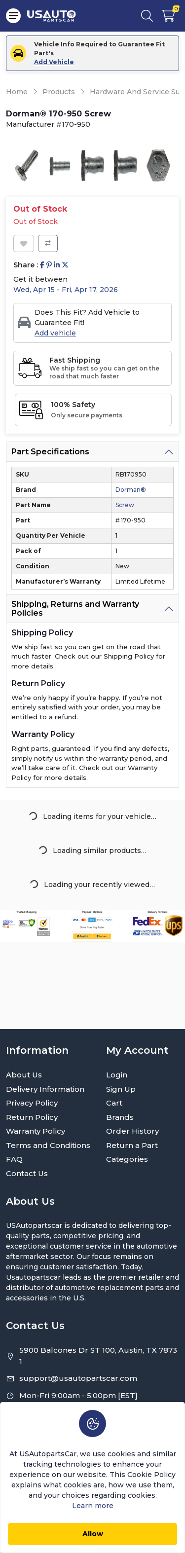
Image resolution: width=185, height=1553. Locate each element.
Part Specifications (50, 451)
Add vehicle (55, 333)
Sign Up (121, 1089)
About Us (24, 1074)
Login (116, 1074)
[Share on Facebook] (42, 265)
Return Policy (32, 1117)
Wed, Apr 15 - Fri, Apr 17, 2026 (65, 289)
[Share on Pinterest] (49, 265)
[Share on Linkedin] (57, 265)
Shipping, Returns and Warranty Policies (75, 608)
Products (58, 91)
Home (17, 91)
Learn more (92, 1505)
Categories (127, 1159)
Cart (114, 1103)
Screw (124, 505)
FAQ (14, 1159)
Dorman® (130, 489)
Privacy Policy (32, 1103)
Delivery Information (45, 1089)
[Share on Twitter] (65, 265)
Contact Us (27, 1173)
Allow (92, 1533)
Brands (120, 1117)
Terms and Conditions (48, 1145)
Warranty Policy (35, 1131)
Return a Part (132, 1145)
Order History (132, 1131)
